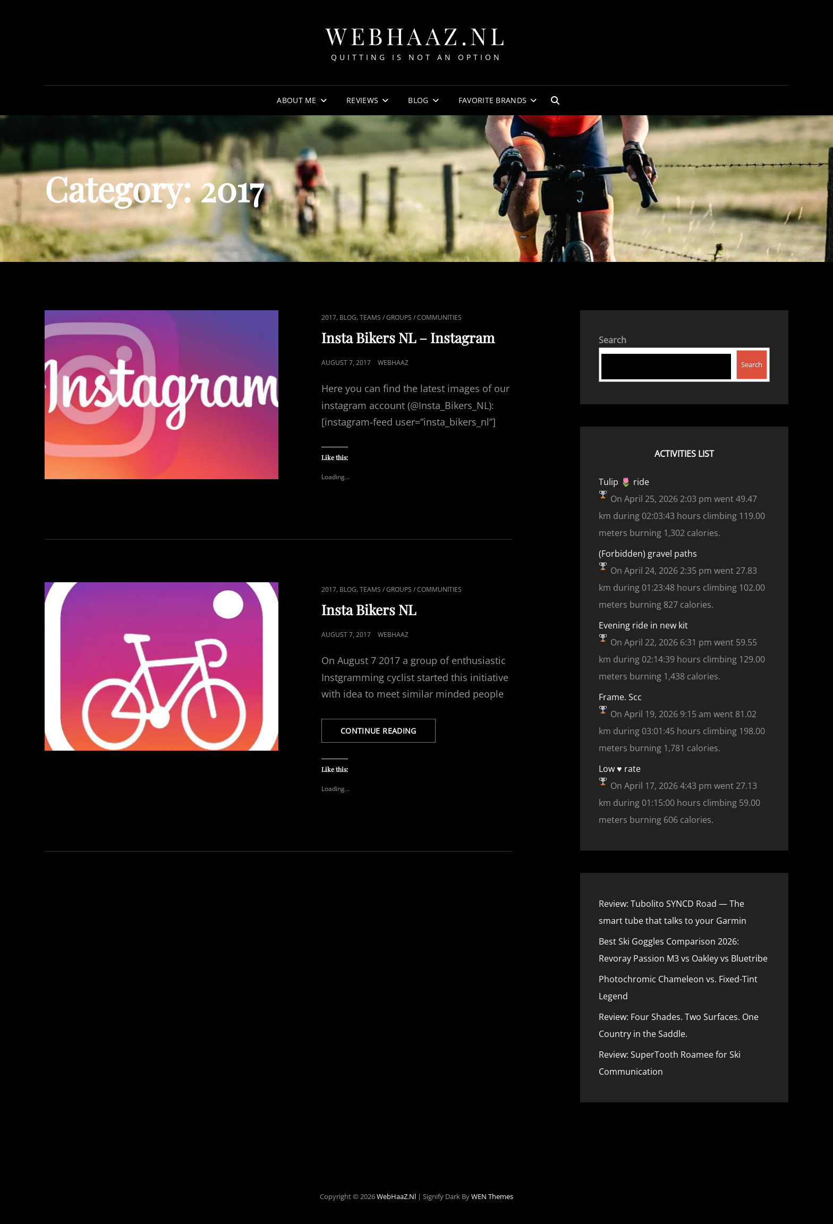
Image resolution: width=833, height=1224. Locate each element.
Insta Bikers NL (368, 609)
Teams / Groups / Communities (411, 317)
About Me (296, 100)
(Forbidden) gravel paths (648, 553)
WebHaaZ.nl (416, 35)
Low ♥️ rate (620, 769)
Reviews (362, 100)
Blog (418, 100)
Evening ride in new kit (643, 625)
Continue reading (388, 734)
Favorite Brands (492, 100)
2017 (328, 317)
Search (612, 340)
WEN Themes (492, 1196)
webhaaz (393, 362)
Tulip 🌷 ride (624, 482)
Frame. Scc (620, 697)
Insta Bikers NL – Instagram (408, 337)
